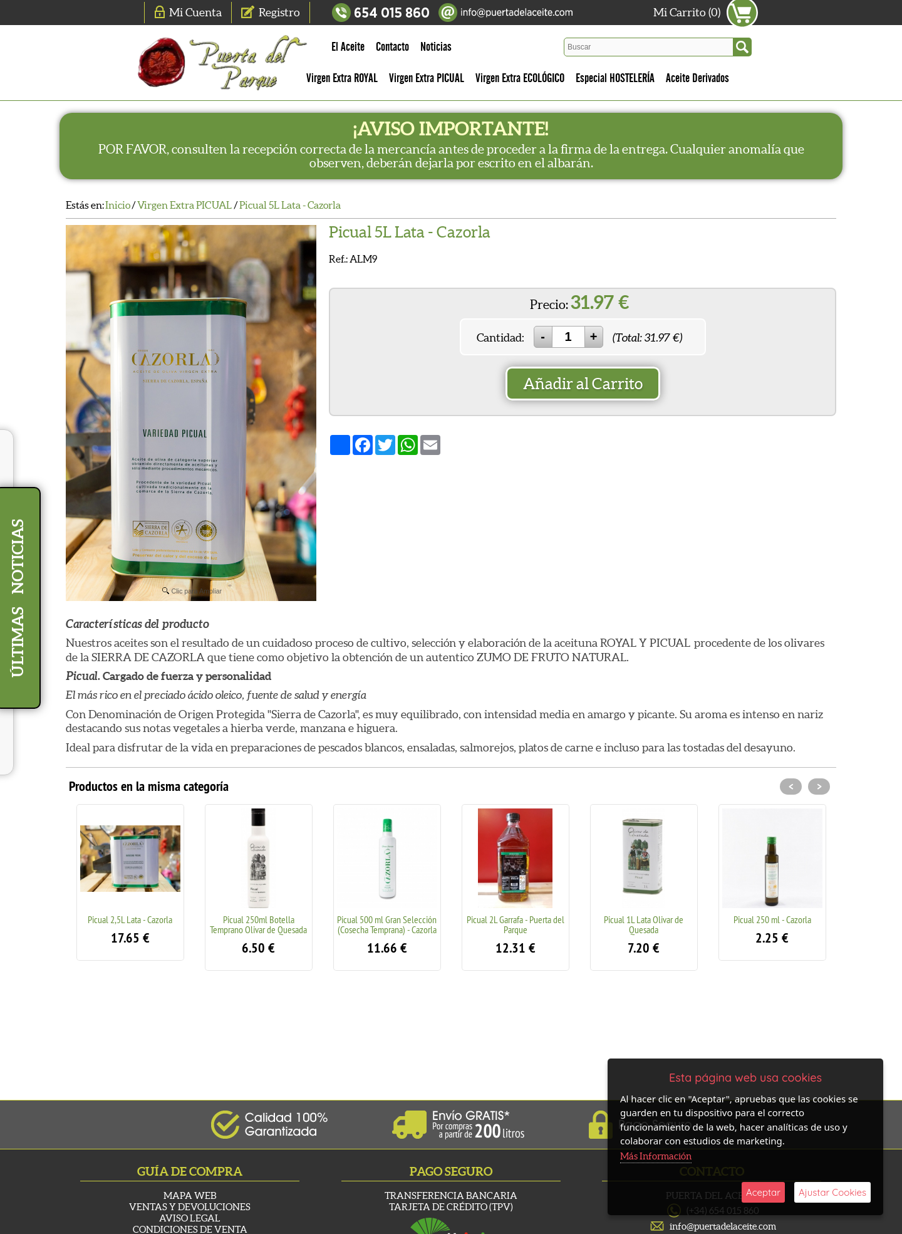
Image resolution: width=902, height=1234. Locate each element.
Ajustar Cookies (832, 1192)
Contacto (392, 47)
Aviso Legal (189, 1218)
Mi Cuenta (195, 12)
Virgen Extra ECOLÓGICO (519, 78)
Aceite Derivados (697, 78)
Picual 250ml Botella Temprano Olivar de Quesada (258, 924)
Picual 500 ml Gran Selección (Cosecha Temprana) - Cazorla (387, 924)
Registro (279, 12)
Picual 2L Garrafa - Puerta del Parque (515, 924)
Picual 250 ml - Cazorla (772, 919)
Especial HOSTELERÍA (615, 78)
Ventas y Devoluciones (190, 1206)
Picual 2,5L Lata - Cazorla (130, 919)
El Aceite (348, 47)
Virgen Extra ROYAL (342, 78)
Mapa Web (189, 1195)
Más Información (656, 1156)
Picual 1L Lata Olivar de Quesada (643, 924)
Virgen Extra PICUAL (426, 78)
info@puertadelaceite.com (723, 1226)
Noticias (436, 47)
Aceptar (763, 1192)
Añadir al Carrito (583, 383)
